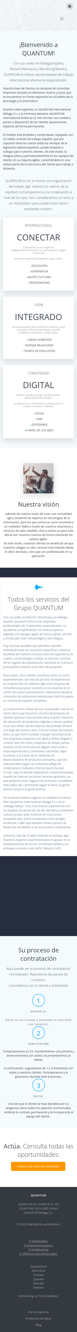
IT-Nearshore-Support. (38, 1245)
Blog (39, 1325)
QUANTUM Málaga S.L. (38, 1212)
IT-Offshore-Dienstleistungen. (38, 1254)
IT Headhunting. (38, 1249)
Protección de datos (38, 1318)
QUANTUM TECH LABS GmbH (38, 1208)
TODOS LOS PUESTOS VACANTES (38, 1166)
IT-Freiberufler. (38, 1241)
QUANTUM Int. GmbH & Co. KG (38, 1204)
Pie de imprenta (38, 1312)
